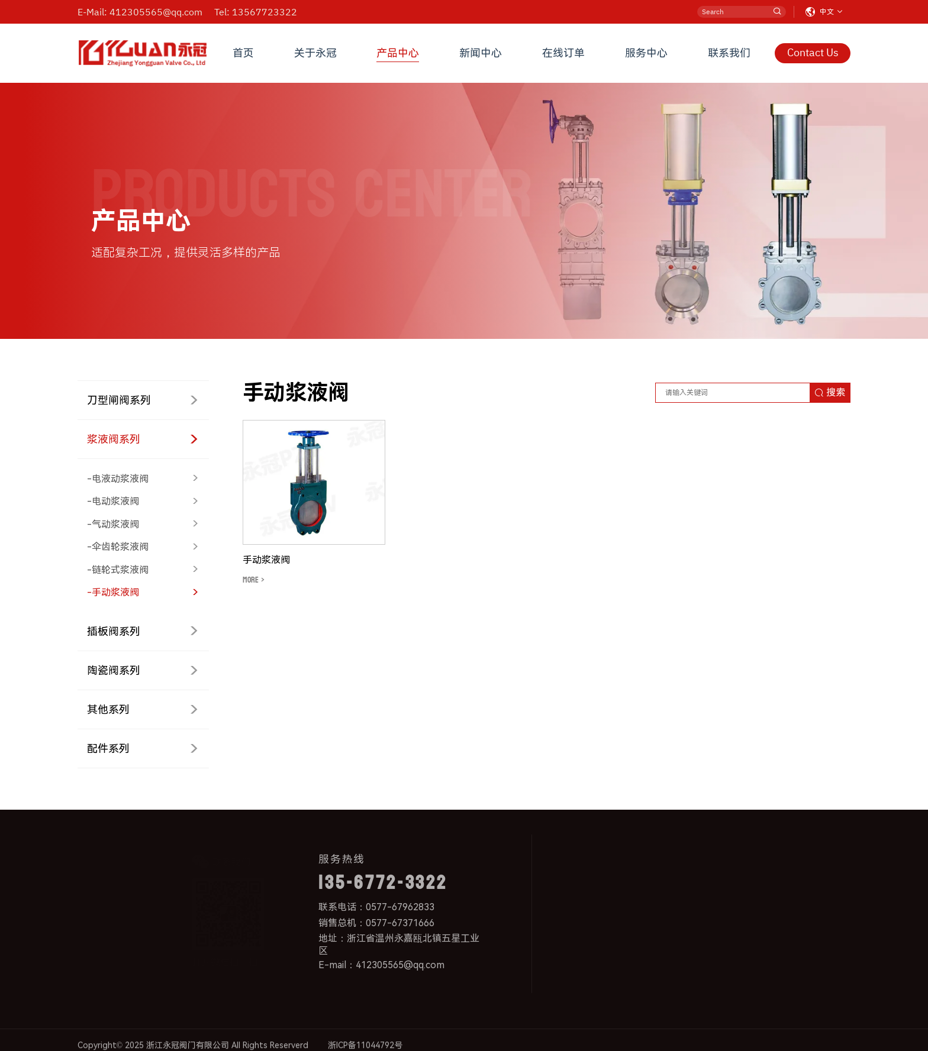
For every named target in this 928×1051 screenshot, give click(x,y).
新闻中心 (480, 53)
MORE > (254, 580)
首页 (243, 53)
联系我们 (729, 53)
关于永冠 (315, 53)
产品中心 (397, 53)
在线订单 (563, 53)
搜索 (829, 392)
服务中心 (646, 53)
